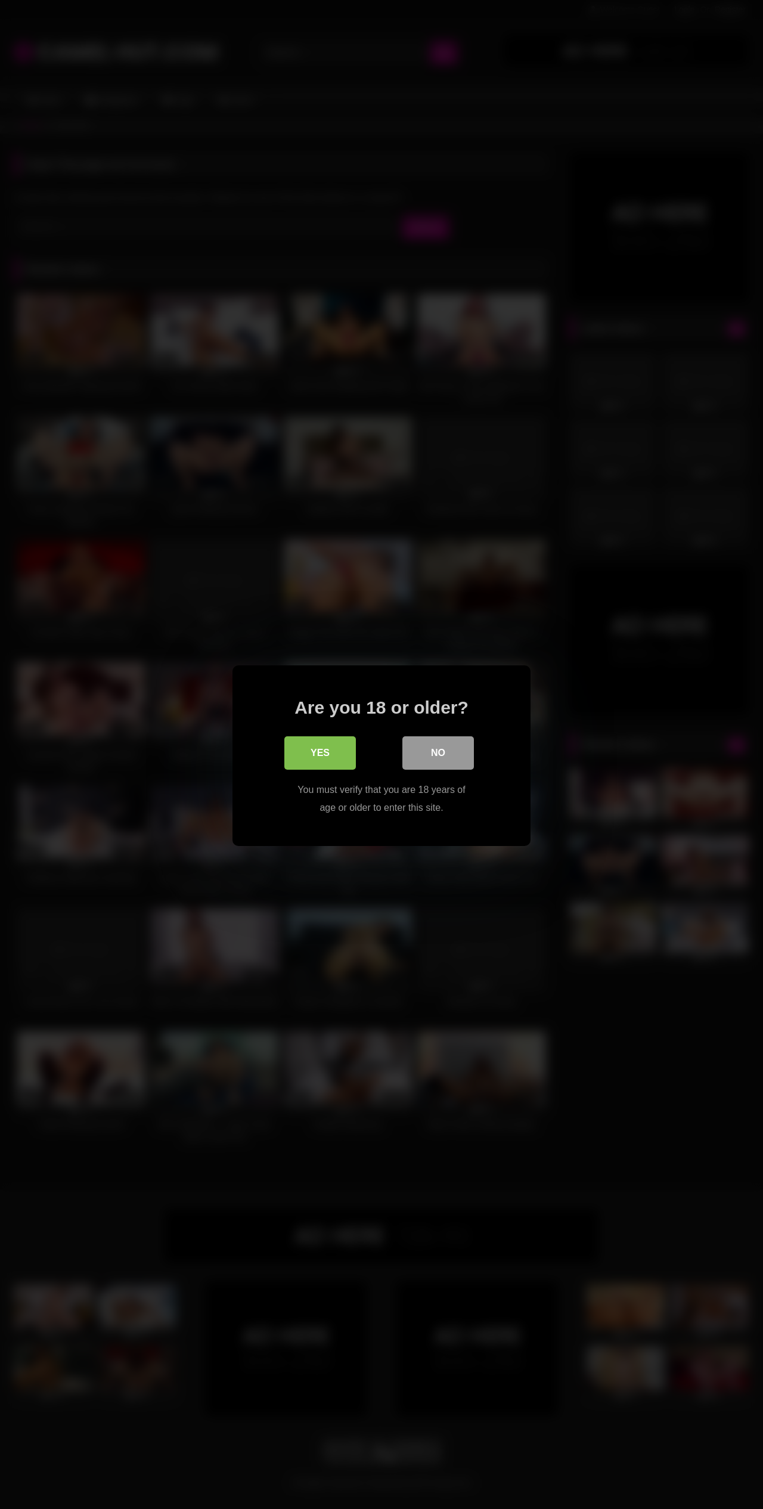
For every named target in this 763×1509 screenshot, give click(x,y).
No (438, 751)
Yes (320, 751)
